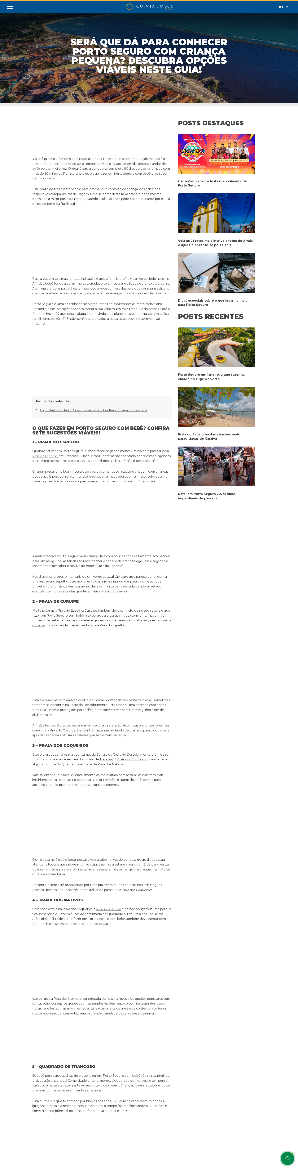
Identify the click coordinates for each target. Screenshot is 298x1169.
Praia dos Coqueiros (133, 526)
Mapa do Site (89, 1141)
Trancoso (106, 526)
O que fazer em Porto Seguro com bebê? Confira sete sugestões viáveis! (95, 293)
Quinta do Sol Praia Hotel (97, 1116)
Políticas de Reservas (94, 1133)
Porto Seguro (124, 173)
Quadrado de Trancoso (131, 694)
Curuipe (38, 450)
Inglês (51, 1162)
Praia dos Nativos (109, 618)
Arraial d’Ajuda (99, 774)
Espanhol (38, 1162)
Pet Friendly (88, 1128)
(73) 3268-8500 (132, 1120)
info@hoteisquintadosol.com (141, 1116)
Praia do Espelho (45, 339)
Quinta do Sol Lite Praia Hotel (99, 1120)
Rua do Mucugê (132, 835)
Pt (282, 7)
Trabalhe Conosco (92, 1137)
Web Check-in (90, 1145)
